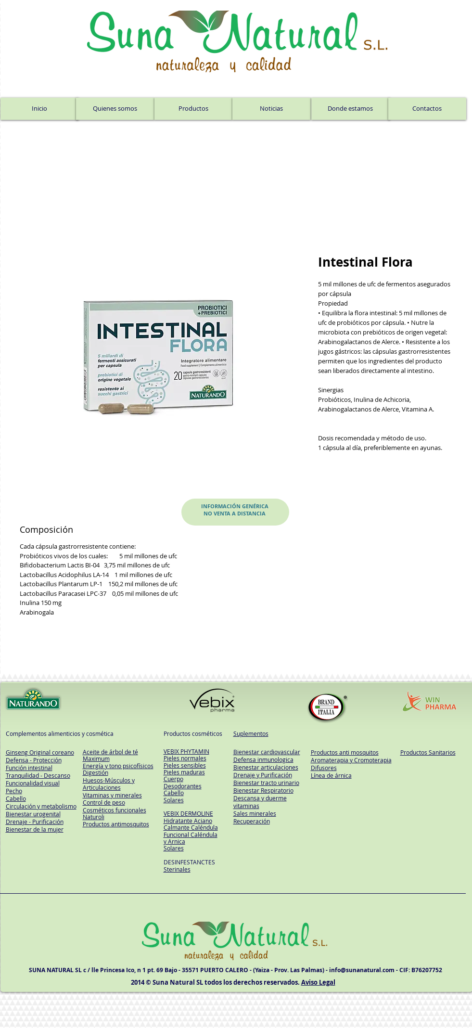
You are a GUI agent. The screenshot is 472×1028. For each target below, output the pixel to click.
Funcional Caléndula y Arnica (190, 838)
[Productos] (193, 109)
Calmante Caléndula (191, 827)
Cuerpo (173, 779)
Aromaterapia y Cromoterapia (351, 760)
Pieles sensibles (185, 765)
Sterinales (177, 869)
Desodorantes (183, 786)
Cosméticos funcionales (114, 810)
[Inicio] (39, 109)
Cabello (174, 793)
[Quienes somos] (115, 109)
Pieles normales (185, 758)
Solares (174, 800)
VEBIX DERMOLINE (188, 813)
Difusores (324, 767)
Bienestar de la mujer (35, 829)
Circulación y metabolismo (41, 806)
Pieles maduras (184, 772)
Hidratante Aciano (188, 820)
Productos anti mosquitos (345, 752)
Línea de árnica (331, 775)
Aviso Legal (318, 982)
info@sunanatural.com (362, 970)
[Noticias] (271, 109)
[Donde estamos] (350, 109)
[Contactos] (427, 109)
